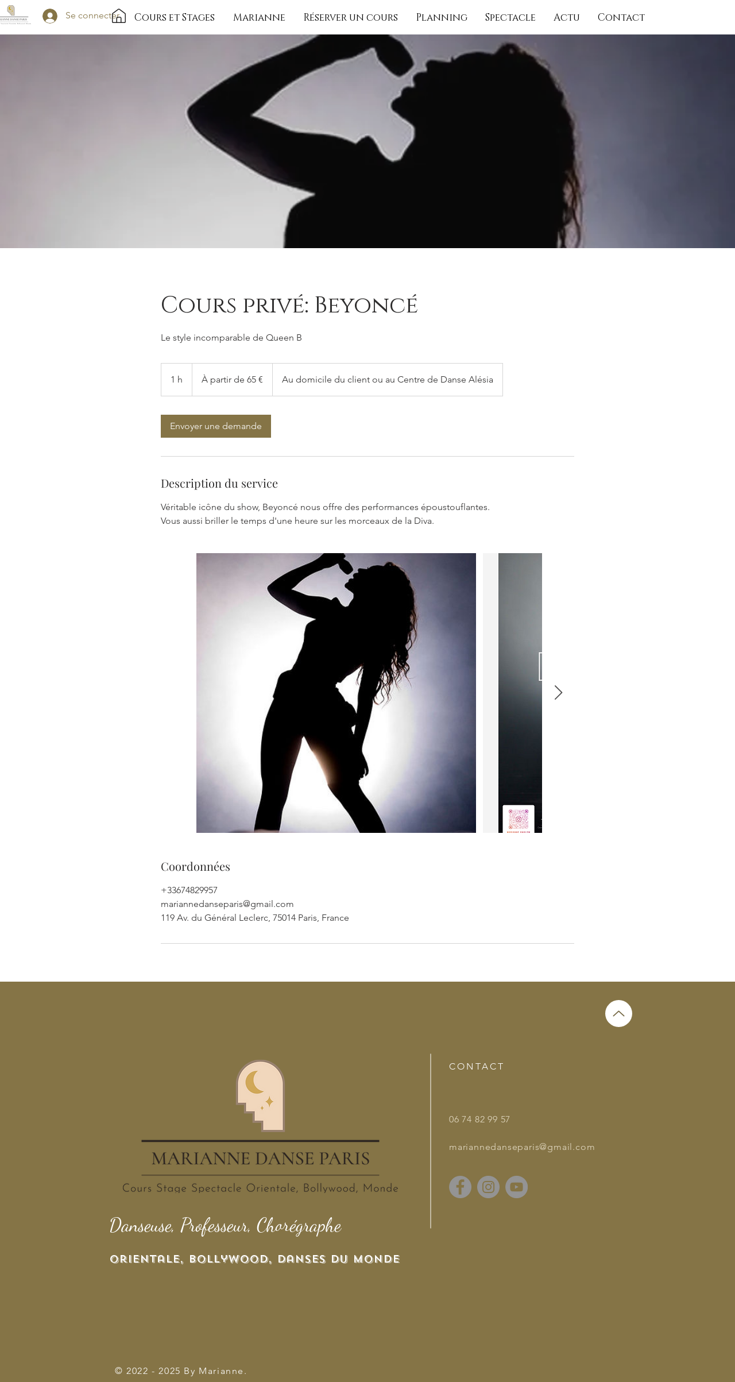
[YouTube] (516, 1187)
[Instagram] (488, 1187)
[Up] (618, 1013)
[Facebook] (460, 1187)
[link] (216, 426)
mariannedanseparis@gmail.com (522, 1146)
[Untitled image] (336, 693)
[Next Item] (558, 693)
